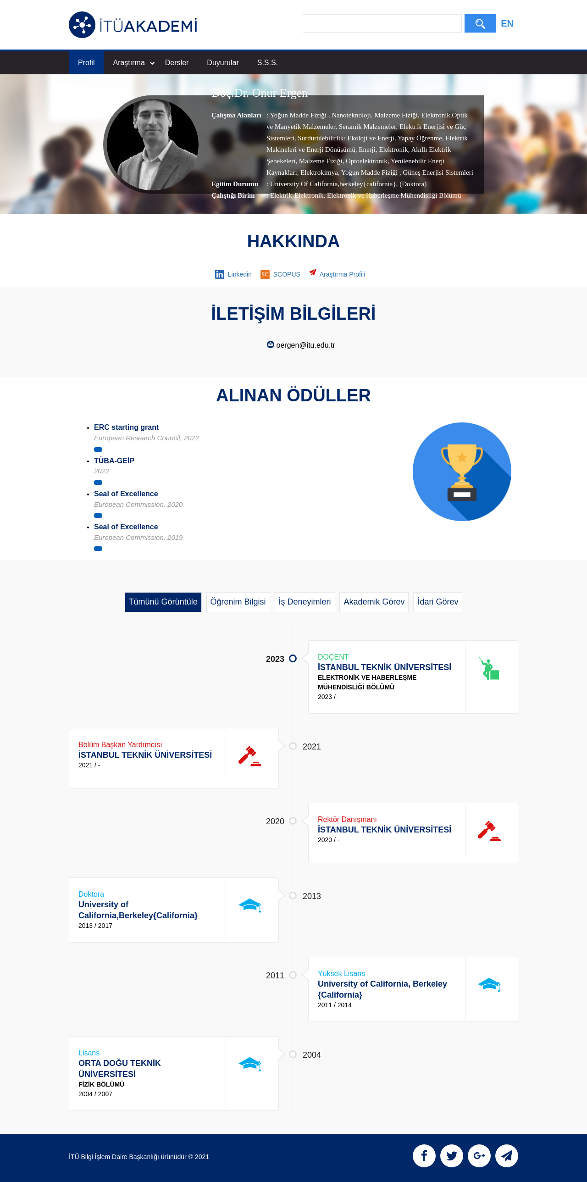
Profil (86, 63)
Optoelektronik (366, 161)
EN (507, 23)
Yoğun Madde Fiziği (299, 115)
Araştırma (133, 63)
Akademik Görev (373, 601)
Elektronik (435, 115)
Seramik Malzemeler (366, 126)
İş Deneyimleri (305, 601)
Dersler (177, 63)
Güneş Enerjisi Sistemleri (437, 172)
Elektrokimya (318, 172)
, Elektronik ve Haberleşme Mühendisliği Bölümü (392, 195)
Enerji (366, 149)
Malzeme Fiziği (395, 115)
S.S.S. (267, 63)
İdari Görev (437, 601)
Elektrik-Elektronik (297, 195)
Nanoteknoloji (350, 115)
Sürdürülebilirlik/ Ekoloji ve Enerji (345, 138)
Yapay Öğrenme (419, 138)
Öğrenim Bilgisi (238, 601)
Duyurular (222, 63)
